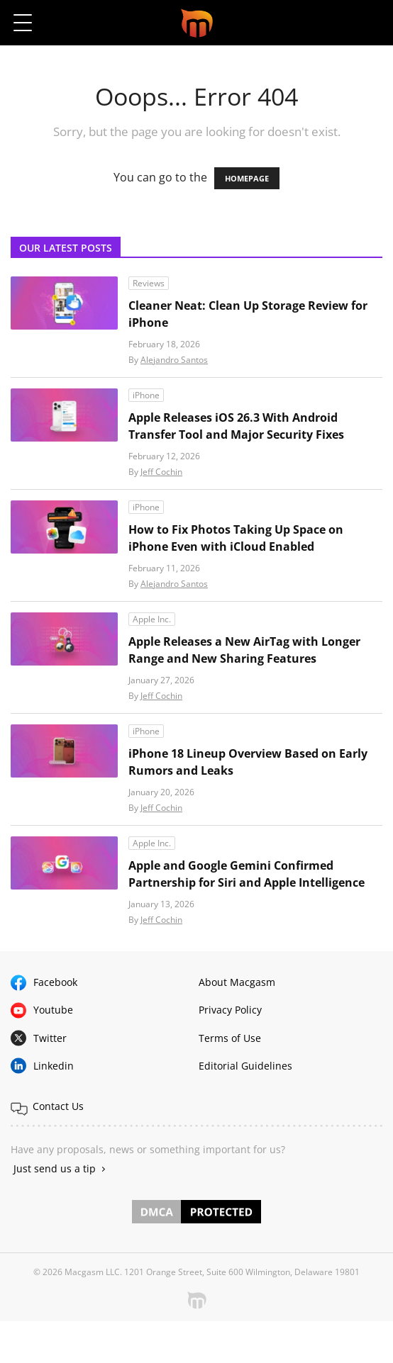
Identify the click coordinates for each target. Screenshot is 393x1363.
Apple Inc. (152, 619)
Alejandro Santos (174, 360)
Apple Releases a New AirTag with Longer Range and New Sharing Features (244, 650)
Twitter (50, 1038)
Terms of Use (230, 1038)
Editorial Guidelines (245, 1065)
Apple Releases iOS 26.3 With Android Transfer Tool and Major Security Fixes (236, 426)
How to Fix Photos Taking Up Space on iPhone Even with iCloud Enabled (235, 538)
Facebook (55, 982)
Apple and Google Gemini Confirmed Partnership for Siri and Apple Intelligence (246, 874)
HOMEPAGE (247, 178)
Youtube (53, 1009)
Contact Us (58, 1106)
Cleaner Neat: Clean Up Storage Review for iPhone (247, 314)
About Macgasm (237, 982)
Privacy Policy (230, 1009)
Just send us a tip (54, 1168)
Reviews (149, 283)
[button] (370, 22)
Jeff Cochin (161, 472)
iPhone (146, 395)
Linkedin (53, 1065)
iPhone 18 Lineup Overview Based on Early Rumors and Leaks (247, 762)
